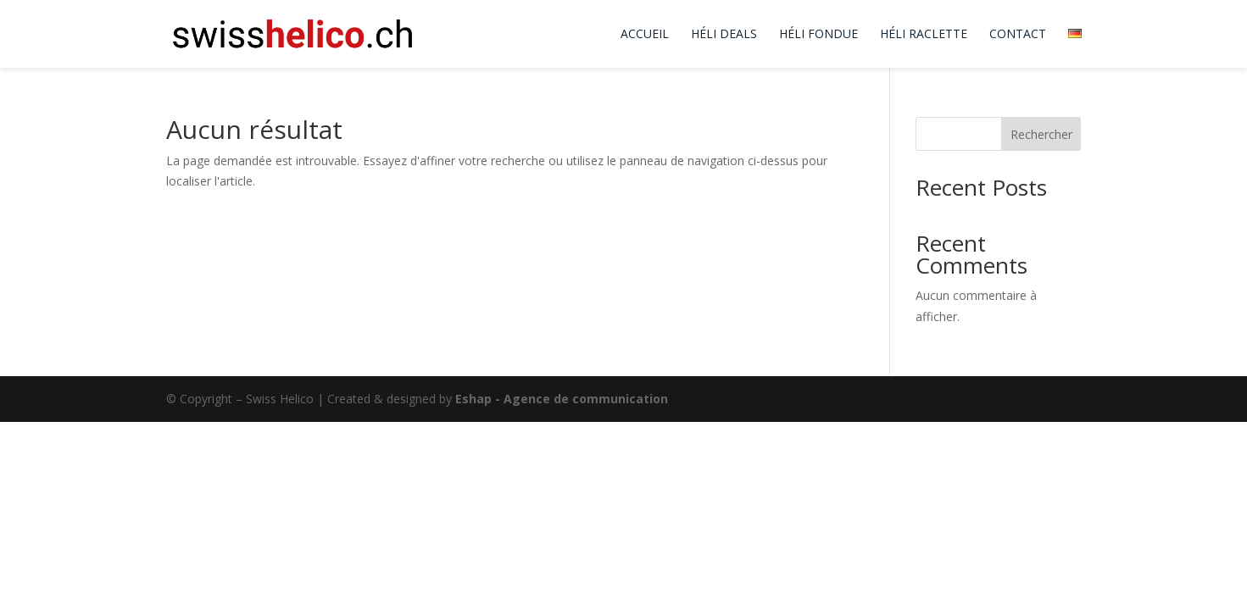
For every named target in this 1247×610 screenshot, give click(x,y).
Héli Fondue (818, 35)
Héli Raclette (923, 35)
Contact (1017, 35)
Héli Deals (724, 35)
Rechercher (1041, 134)
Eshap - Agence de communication (561, 399)
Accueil (645, 35)
